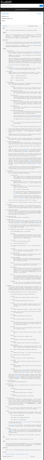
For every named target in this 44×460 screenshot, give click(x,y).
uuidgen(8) (12, 425)
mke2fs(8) (22, 454)
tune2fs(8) (37, 43)
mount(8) (36, 221)
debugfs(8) (8, 454)
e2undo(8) (10, 430)
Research (39, 13)
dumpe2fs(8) (13, 454)
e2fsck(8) (33, 53)
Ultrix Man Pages (5, 13)
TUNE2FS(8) (5, 26)
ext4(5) (26, 454)
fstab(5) (18, 221)
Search (41, 5)
